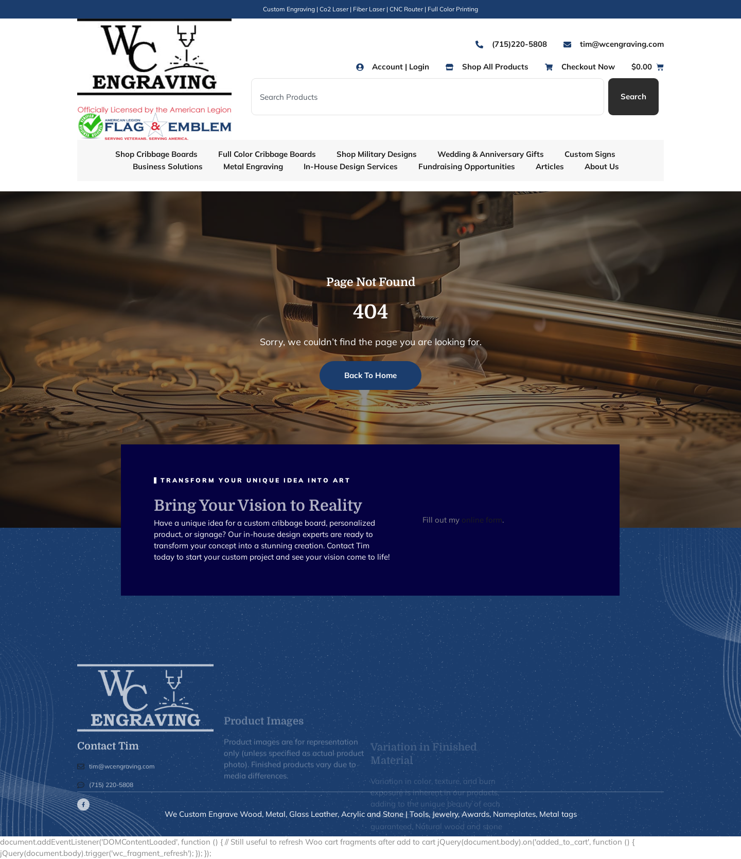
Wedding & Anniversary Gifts (490, 154)
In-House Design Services (351, 166)
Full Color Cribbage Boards (267, 154)
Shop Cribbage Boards (156, 154)
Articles (550, 166)
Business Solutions (168, 166)
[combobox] (427, 96)
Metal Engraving (253, 166)
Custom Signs (589, 154)
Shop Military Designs (377, 154)
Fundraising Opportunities (466, 166)
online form (482, 520)
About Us (602, 166)
